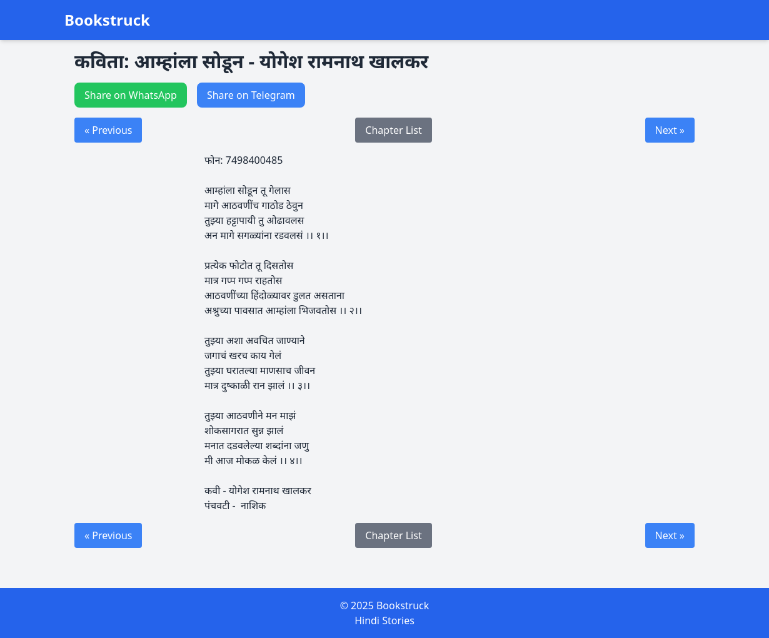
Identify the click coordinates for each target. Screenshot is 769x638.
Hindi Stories (384, 620)
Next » (670, 130)
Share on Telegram (251, 95)
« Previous (108, 130)
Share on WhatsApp (130, 95)
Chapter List (393, 130)
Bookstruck (107, 20)
